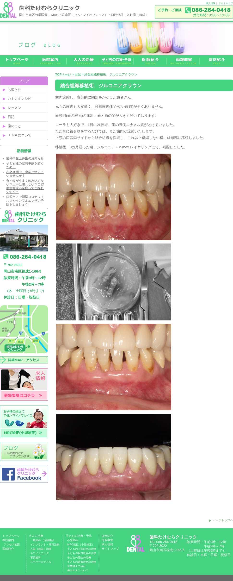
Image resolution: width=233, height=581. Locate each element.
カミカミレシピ (19, 98)
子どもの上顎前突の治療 (81, 548)
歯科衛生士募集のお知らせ (25, 158)
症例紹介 (107, 535)
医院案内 (8, 540)
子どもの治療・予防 (79, 535)
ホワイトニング (39, 553)
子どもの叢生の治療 (79, 557)
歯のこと (14, 126)
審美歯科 (35, 557)
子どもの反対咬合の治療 (81, 553)
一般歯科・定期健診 (42, 540)
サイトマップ (226, 3)
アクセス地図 (12, 544)
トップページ (11, 535)
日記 (77, 74)
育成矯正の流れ (76, 566)
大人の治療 (36, 535)
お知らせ (14, 89)
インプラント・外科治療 (44, 544)
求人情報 (210, 3)
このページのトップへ (221, 520)
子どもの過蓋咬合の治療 (81, 561)
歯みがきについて (77, 570)
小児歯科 (72, 540)
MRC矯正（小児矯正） (80, 544)
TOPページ (63, 74)
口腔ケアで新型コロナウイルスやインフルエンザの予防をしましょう (25, 200)
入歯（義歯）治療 (40, 548)
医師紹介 (8, 548)
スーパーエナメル (40, 561)
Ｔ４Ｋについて (19, 135)
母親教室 (107, 540)
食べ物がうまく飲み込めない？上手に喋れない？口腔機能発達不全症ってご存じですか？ (25, 186)
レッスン (14, 108)
